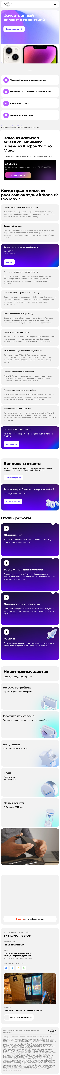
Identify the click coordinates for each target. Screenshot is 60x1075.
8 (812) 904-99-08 (17, 935)
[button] (28, 70)
